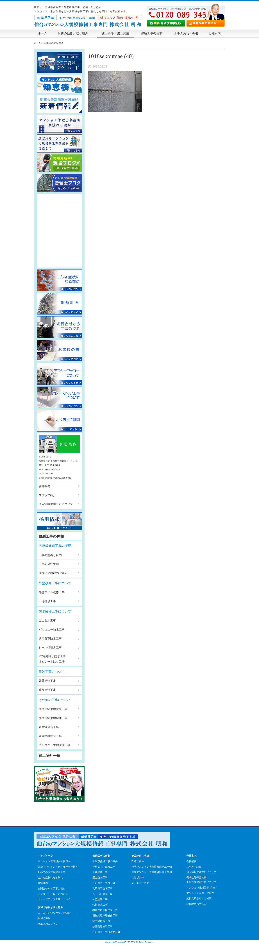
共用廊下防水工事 (50, 638)
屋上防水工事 (47, 620)
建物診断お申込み (196, 903)
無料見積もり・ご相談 (199, 898)
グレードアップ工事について (54, 899)
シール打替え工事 (50, 647)
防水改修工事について (55, 611)
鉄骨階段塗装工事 (50, 736)
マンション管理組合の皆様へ (54, 861)
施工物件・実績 (140, 855)
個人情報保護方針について (56, 504)
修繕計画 (43, 882)
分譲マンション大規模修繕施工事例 (151, 866)
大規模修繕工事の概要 (55, 546)
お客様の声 (137, 877)
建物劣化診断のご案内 (53, 572)
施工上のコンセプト (49, 923)
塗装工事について (52, 672)
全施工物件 (137, 861)
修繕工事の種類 (151, 33)
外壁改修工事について (55, 583)
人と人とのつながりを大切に (54, 912)
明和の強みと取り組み (73, 33)
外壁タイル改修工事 (52, 592)
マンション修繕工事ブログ (201, 887)
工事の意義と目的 (50, 555)
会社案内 (214, 33)
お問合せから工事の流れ (51, 888)
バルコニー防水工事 (52, 629)
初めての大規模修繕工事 (51, 872)
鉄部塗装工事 (47, 689)
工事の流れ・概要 (186, 33)
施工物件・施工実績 (115, 33)
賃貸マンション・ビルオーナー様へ (58, 866)
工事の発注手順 (49, 563)
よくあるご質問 (140, 882)
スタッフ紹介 (47, 495)
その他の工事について (55, 700)
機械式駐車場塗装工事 (53, 709)
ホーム (42, 33)
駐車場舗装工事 (49, 727)
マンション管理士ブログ (200, 893)
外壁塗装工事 (47, 680)
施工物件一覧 (49, 756)
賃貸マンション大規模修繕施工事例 (151, 872)
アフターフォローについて (53, 893)
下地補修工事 (47, 601)
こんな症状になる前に (50, 877)
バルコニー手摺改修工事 (54, 745)
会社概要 (44, 486)
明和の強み (44, 918)
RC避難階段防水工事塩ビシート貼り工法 (52, 659)
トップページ (45, 855)
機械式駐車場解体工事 (53, 718)
